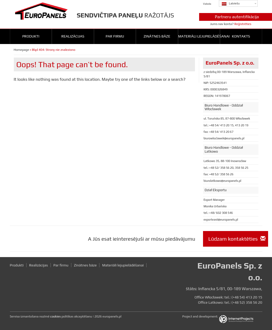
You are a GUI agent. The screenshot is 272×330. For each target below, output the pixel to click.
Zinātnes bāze (156, 36)
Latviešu (231, 3)
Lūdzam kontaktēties (236, 239)
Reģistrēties (242, 24)
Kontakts (241, 36)
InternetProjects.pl (240, 319)
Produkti (30, 36)
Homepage (21, 50)
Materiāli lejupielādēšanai (199, 36)
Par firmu (115, 36)
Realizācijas (72, 36)
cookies (55, 316)
